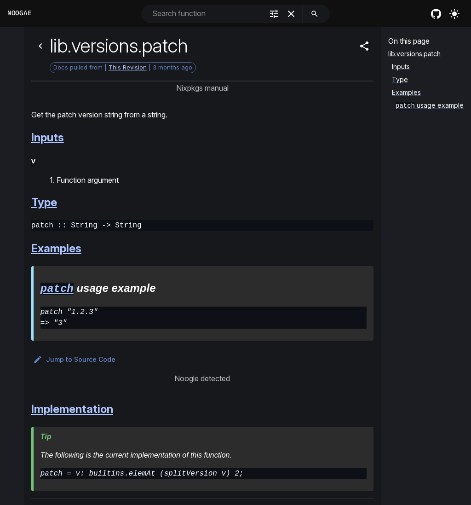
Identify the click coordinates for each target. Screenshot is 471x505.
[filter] (274, 14)
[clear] (291, 14)
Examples (56, 247)
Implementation (72, 407)
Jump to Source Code (74, 358)
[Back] (40, 46)
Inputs (47, 137)
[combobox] (206, 13)
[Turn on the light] (454, 14)
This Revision (128, 67)
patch (57, 287)
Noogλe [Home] (19, 13)
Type (44, 201)
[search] (314, 14)
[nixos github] (436, 14)
